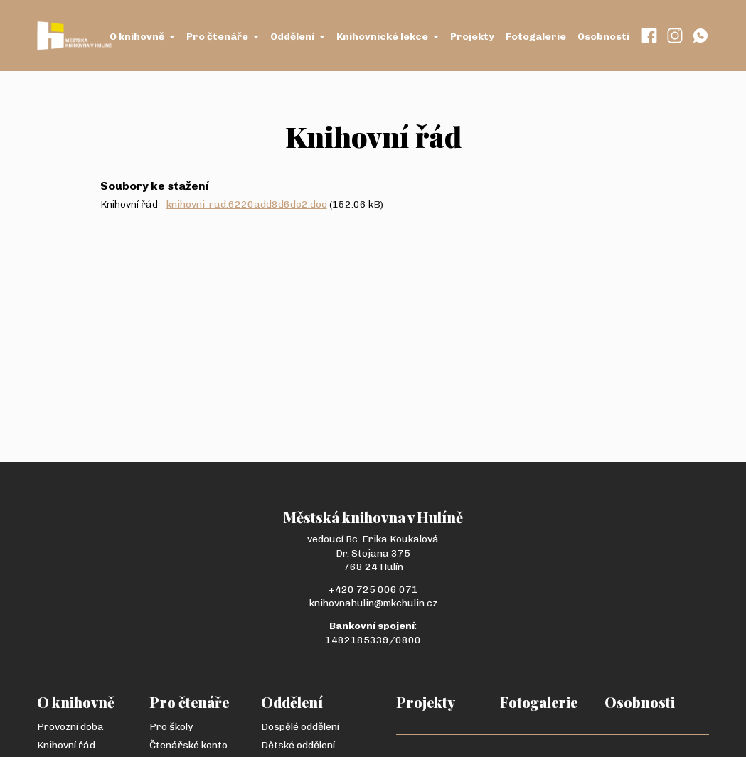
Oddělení (297, 37)
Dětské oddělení (298, 745)
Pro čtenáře (222, 37)
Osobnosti (603, 37)
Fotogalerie (536, 37)
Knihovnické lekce (387, 37)
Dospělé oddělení (300, 727)
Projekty (472, 37)
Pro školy (171, 727)
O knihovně (142, 37)
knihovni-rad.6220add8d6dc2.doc (246, 204)
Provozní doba (70, 727)
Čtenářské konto (188, 745)
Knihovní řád (66, 745)
